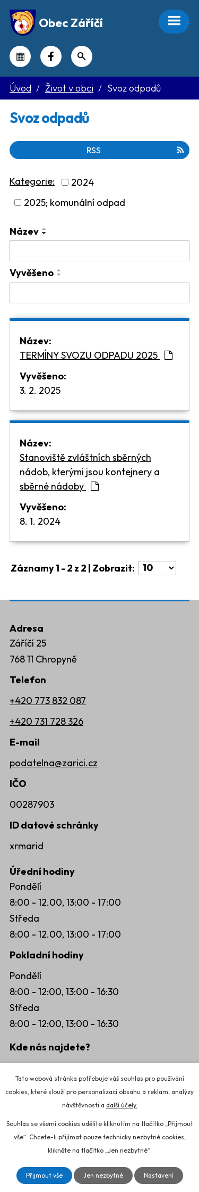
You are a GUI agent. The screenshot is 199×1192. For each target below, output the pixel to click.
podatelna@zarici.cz (54, 763)
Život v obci (69, 88)
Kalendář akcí (20, 56)
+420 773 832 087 (48, 700)
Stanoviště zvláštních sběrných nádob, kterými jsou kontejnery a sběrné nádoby (90, 471)
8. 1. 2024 (40, 521)
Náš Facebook (51, 56)
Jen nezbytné (103, 1175)
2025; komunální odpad (74, 202)
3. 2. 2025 (40, 390)
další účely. (121, 1105)
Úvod (20, 88)
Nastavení (159, 1175)
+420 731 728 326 (46, 721)
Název (24, 231)
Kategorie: (32, 181)
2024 (82, 182)
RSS (135, 150)
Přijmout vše (44, 1175)
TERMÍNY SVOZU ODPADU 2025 (96, 355)
